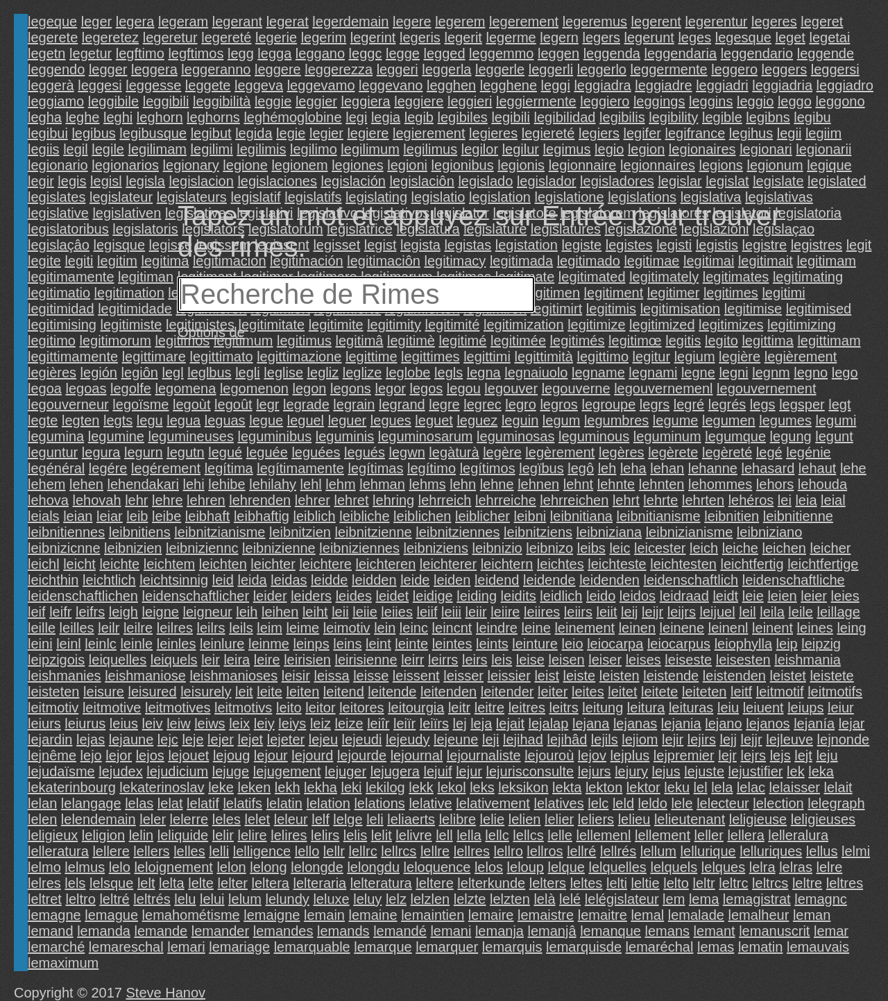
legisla (145, 181)
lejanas (635, 723)
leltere (434, 883)
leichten (223, 564)
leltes (586, 883)
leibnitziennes (458, 532)
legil (75, 149)
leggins (711, 101)
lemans (667, 931)
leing (851, 627)
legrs (654, 404)
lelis (355, 835)
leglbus (209, 372)
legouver (511, 388)
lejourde (361, 755)
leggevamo (321, 85)
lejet (250, 739)
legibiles (463, 117)
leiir (476, 611)
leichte (119, 564)
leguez (476, 420)
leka (821, 771)
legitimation (129, 292)
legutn (185, 452)
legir (41, 181)
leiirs (578, 611)
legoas (86, 388)
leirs (475, 659)
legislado (485, 181)
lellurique (708, 851)
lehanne (712, 468)
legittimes (430, 356)
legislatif (255, 197)
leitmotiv (53, 707)
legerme (511, 37)
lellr (334, 851)
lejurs (594, 771)
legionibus (463, 165)
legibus (93, 133)
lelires (289, 835)
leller (709, 835)
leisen (566, 659)
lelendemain (98, 819)
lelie (492, 819)
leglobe (408, 372)
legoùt (192, 404)
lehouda (822, 484)
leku (677, 787)
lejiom (640, 739)
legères (621, 452)
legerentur (716, 21)
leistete (831, 675)
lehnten (662, 484)
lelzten (510, 899)
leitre (489, 707)
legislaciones (277, 181)
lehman (382, 484)
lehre (167, 500)
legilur (520, 149)
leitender (507, 691)
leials (44, 516)
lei (785, 500)
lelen (42, 819)
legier (326, 133)
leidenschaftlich (690, 580)
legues (390, 420)
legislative (58, 213)
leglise (283, 372)
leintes (452, 643)
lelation (328, 803)
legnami (653, 372)
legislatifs (312, 197)
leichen (784, 548)
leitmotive (112, 707)
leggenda (611, 53)
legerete (53, 37)
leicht (79, 564)
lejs (780, 755)
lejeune (456, 739)
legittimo (603, 356)
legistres (816, 245)
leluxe (331, 899)
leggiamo (56, 101)
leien (781, 596)
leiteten (704, 691)
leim (269, 627)
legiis (44, 149)
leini (40, 643)
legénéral (56, 468)
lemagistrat (757, 899)
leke (221, 787)
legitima (165, 260)
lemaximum (63, 962)
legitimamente (71, 276)
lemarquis (512, 947)
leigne (160, 611)
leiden (452, 580)
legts (118, 420)
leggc (365, 53)
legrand (402, 404)
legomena (185, 388)
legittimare (154, 356)
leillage (838, 611)
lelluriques (771, 851)
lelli (219, 851)
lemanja (499, 931)
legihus (751, 133)
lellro (508, 851)
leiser (605, 659)
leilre (138, 627)
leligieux (53, 835)
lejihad (523, 739)
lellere (110, 851)
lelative (430, 803)
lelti (616, 883)
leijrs (681, 611)
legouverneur (68, 404)
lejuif (437, 771)
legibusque (153, 133)
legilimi (212, 149)
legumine (116, 436)
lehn (463, 484)
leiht (315, 611)
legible (722, 117)
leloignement (173, 867)
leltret (45, 899)
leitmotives (177, 707)
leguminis (345, 436)
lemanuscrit (774, 931)
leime (302, 627)
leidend (497, 580)
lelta (172, 883)
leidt (725, 596)
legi (356, 117)
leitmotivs (243, 707)
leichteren (386, 564)
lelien (525, 819)
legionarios (125, 165)
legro (520, 404)
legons (350, 388)
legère (502, 452)
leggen (558, 53)
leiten (302, 691)
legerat (287, 21)
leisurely (205, 691)
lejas (90, 739)
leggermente (669, 69)
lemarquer (447, 947)
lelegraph (836, 803)
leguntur (53, 452)
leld (623, 803)
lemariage (239, 947)
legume (676, 420)
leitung (602, 707)
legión (98, 372)
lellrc (363, 851)
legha (45, 117)
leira (236, 659)
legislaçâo (58, 245)
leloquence (437, 867)
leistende (671, 675)
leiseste (688, 659)
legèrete (673, 452)
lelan (42, 803)
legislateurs (192, 197)
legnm (770, 372)
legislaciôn (421, 181)
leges (694, 37)
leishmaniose (145, 675)
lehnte (616, 484)
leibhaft (207, 516)
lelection (778, 803)
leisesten (743, 659)
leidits (518, 596)
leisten (619, 675)
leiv (152, 723)
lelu (185, 899)
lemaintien (432, 915)
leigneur (207, 611)
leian (77, 516)
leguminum (667, 436)
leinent (772, 627)
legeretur (170, 37)
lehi (194, 484)
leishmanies (64, 675)
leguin (520, 420)
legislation (500, 197)
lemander (220, 931)
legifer (641, 133)
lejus (666, 771)
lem (674, 899)
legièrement (801, 356)
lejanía (814, 723)
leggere (278, 69)
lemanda (103, 931)
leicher (830, 548)
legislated (837, 181)
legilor (479, 149)
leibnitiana (581, 516)
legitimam (826, 260)
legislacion (201, 181)
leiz (320, 723)
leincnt (452, 627)
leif (37, 611)
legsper (802, 404)
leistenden (734, 675)
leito (289, 707)
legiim (823, 133)
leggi (555, 85)
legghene (508, 85)
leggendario (757, 53)
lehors (775, 484)
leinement (584, 627)
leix (239, 723)
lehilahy (272, 484)
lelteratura (381, 883)
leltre (807, 883)
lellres (472, 851)
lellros (545, 851)
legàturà (454, 452)
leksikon (523, 787)
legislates (56, 197)
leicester (659, 548)
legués (364, 452)
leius (124, 723)
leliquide (182, 835)
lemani (450, 931)
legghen (451, 85)
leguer (347, 420)
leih (246, 611)
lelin (141, 835)
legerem (460, 21)
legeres (774, 21)
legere (412, 21)
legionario (58, 165)
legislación (353, 181)
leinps (311, 643)
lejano (723, 723)
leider (270, 596)
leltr (703, 883)
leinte (411, 643)
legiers (599, 133)
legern (559, 37)
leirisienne (366, 659)
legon (309, 388)
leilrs (211, 627)
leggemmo (501, 53)
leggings (659, 101)
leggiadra (602, 85)
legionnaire (583, 165)
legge (403, 53)
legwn (407, 452)
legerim (324, 37)
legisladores (617, 181)
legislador (547, 181)
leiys (292, 723)
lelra (762, 867)
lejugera (395, 771)
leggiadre (663, 85)
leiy (264, 723)
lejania (681, 723)
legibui (48, 133)
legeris (420, 37)
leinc (414, 627)
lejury (631, 771)
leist (546, 675)
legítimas (375, 468)
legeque (52, 21)
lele (681, 803)
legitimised (818, 308)
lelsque (111, 883)
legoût (233, 404)
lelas (139, 803)
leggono (839, 101)
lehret (351, 500)
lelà (544, 899)
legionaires (702, 149)
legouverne (576, 388)
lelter (233, 883)
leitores (361, 707)
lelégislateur (622, 899)
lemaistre (546, 915)
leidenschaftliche (793, 580)
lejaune (131, 739)
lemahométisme (191, 915)
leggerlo (601, 69)
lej (460, 723)
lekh (287, 787)
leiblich (314, 516)
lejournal (417, 755)
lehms (427, 484)
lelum (245, 899)
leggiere (418, 101)
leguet (434, 420)
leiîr (378, 723)
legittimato (221, 356)
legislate (778, 181)
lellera (745, 835)
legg (241, 53)
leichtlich (109, 580)
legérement (165, 468)
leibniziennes (359, 548)
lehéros (751, 500)
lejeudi (362, 739)
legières (52, 372)
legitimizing (801, 324)
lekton (604, 787)
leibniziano (770, 532)
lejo (91, 755)
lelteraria (320, 883)
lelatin (284, 803)
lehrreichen (574, 500)
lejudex (120, 771)
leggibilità (221, 101)
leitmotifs (835, 691)
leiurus (85, 723)
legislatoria (808, 213)
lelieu (634, 819)
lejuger (345, 771)
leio (572, 643)
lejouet (188, 755)
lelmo (44, 867)
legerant (237, 21)
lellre (435, 851)
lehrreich (445, 500)
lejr (727, 755)
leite (269, 691)
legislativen (126, 213)
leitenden (448, 691)
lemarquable (312, 947)
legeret (822, 21)
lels (75, 883)
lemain (324, 915)
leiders (311, 596)
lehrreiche (505, 500)
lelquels (673, 867)
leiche (740, 548)
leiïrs (434, 723)
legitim (117, 260)
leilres (175, 627)
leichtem (169, 564)
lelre (830, 867)
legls (448, 372)
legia (385, 117)
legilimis (261, 149)
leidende (549, 580)
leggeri (397, 69)
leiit (607, 611)
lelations (379, 803)
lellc (497, 835)
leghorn (160, 117)
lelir (223, 835)
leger (96, 21)
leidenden (609, 580)
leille (42, 627)
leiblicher (482, 516)
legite (44, 260)
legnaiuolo (535, 372)
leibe (166, 516)
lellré (581, 851)
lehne (497, 484)
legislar (679, 181)
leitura (646, 707)
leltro (80, 899)
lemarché (56, 947)
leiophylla (743, 643)
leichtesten (683, 564)
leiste (579, 675)
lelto (676, 883)
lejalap (549, 723)
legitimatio (59, 292)
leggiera (365, 101)
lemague (111, 915)
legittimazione (299, 356)
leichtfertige (822, 564)
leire (267, 659)
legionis (521, 165)
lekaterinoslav (161, 787)
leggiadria (782, 85)
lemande (160, 931)
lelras (795, 867)
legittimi (487, 356)
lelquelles (617, 867)
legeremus (595, 21)
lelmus (85, 867)
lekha (320, 787)
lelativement (493, 803)
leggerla (446, 69)
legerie (276, 37)
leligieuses (823, 819)
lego (845, 372)
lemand (51, 931)
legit (859, 245)
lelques (723, 867)
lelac (751, 787)
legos (426, 388)
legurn (143, 452)
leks (482, 787)
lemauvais (818, 947)
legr (267, 404)
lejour (271, 755)
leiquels (174, 659)
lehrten (703, 500)
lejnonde (843, 739)
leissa (331, 675)
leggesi (99, 85)
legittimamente (73, 356)
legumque (735, 436)
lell (444, 835)
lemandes (283, 931)
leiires (542, 611)
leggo (795, 101)
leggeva (258, 85)
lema (704, 899)
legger (108, 69)
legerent (656, 21)
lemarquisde (584, 947)
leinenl (728, 627)
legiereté (548, 133)
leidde (329, 580)
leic (619, 548)
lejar (852, 723)
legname (598, 372)
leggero (734, 69)
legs (763, 404)
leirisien (307, 659)
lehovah (97, 500)
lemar (831, 931)
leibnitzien (300, 532)
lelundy (287, 899)
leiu (728, 707)
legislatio (438, 197)
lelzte (470, 899)
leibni (530, 516)
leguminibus (274, 436)
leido (600, 596)
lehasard (768, 468)
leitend (343, 691)
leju (826, 755)
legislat (727, 181)
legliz (323, 372)
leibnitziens (538, 532)
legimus (567, 149)
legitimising (62, 324)
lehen (86, 484)
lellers (151, 851)
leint (378, 643)
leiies (397, 611)
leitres (527, 707)
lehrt (626, 500)
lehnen (538, 484)
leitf (741, 691)
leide (414, 580)
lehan (667, 468)
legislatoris (145, 229)
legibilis (622, 117)
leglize (362, 372)
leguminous (593, 436)
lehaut (818, 468)
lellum (658, 851)
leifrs (90, 611)
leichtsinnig (173, 580)
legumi (835, 420)
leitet (622, 691)
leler (152, 819)
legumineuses (190, 436)
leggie (273, 101)
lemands (343, 931)
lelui (212, 899)
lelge (347, 819)
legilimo (313, 149)
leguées (315, 452)
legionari (766, 149)
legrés (727, 404)
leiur (841, 707)
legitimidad (61, 308)
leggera (154, 69)
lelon (231, 867)
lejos (150, 755)
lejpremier (684, 755)
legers (601, 37)
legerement (523, 21)
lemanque (610, 931)
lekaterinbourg (72, 787)
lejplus (630, 755)
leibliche (364, 516)
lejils (604, 739)
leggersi (835, 69)
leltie (645, 883)
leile (800, 611)
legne (698, 372)
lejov (592, 755)
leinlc (101, 643)
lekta (566, 787)
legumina (56, 436)
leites (588, 691)
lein (384, 627)
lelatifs (242, 803)
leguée (267, 452)
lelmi (856, 851)
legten (81, 420)
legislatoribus (68, 229)
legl (173, 372)
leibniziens (436, 548)
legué (225, 452)
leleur (291, 819)
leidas (289, 580)
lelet (257, 819)
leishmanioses (233, 675)
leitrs (564, 707)
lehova (48, 500)
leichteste (617, 564)
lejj (727, 739)
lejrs (753, 755)
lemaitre (602, 915)
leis (501, 659)
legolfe (130, 388)
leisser (463, 675)
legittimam (828, 340)
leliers (596, 819)
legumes (785, 420)
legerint (373, 37)
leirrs (443, 659)
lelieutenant (689, 819)
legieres (493, 133)
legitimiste (131, 324)
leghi (118, 117)
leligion (103, 835)
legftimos (195, 53)
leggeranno (215, 69)
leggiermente (536, 101)
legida (253, 133)
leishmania (807, 659)
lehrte (660, 500)
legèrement (560, 452)
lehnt (578, 484)
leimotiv (346, 627)
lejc (167, 739)
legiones (358, 165)
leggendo (56, 69)
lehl (311, 484)
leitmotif (780, 691)
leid (223, 580)
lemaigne (272, 915)
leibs (591, 548)
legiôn (139, 372)
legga (274, 53)
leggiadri (722, 85)
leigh (123, 611)
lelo (119, 867)
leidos (638, 596)
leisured (152, 691)
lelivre (413, 835)
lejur (469, 771)
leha (633, 468)
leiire (505, 611)
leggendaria (680, 53)
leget (790, 37)
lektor (643, 787)
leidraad (684, 596)
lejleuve (789, 739)
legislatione (569, 197)
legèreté (727, 452)
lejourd (312, 755)
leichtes (560, 564)
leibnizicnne (64, 548)
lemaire (491, 915)
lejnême (52, 755)
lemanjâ (552, 931)
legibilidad (565, 117)
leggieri (469, 101)
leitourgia (416, 707)
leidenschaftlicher (196, 596)
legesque (743, 37)
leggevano (390, 85)
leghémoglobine (292, 117)
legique (829, 165)
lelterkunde (491, 883)
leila (772, 611)
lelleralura (798, 835)
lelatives (558, 803)
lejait (510, 723)
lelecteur (723, 803)
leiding (476, 596)
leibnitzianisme (219, 532)
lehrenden (260, 500)
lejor (118, 755)
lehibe (226, 484)
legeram (183, 21)
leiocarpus (678, 643)
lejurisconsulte (530, 771)
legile (108, 149)
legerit (462, 37)
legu (150, 420)
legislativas (779, 197)
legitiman (145, 276)
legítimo (431, 468)
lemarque (382, 947)
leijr (652, 611)
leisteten (54, 691)
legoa (45, 388)
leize (348, 723)
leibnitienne (798, 516)
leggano (320, 53)
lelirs (325, 835)
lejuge (230, 771)
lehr (136, 500)
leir (210, 659)
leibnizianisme (689, 532)
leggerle (499, 69)
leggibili (166, 101)
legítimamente (300, 468)
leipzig (821, 643)
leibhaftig (261, 516)
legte (43, 420)
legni (733, 372)
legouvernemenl (663, 388)
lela (722, 787)
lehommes (720, 484)
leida (251, 580)
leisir (296, 675)
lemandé (400, 931)
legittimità (543, 356)
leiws (209, 723)
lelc (598, 803)
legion (646, 149)
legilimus (430, 149)
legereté (226, 37)
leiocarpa (615, 643)
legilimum (370, 149)
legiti (79, 260)
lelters (547, 883)
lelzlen (430, 899)
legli (247, 372)
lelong (268, 867)
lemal (647, 915)
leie (753, 596)
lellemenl (603, 835)
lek (796, 771)
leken (254, 787)
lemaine (373, 915)
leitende (392, 691)
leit (244, 691)
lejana (590, 723)
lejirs (702, 739)
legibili (510, 117)
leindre (497, 627)
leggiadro (845, 85)
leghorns (213, 117)
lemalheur (758, 915)
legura (101, 452)
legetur (90, 53)
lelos (489, 867)
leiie (364, 611)
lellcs (528, 835)
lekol (451, 787)
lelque (566, 867)
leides (354, 596)
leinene (682, 627)
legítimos (487, 468)
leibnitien (731, 516)
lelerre (189, 819)
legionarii (823, 149)
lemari (186, 947)
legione (245, 165)
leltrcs (770, 883)
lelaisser (794, 787)
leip (787, 643)
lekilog (385, 787)
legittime (371, 356)
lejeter (286, 739)
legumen (728, 420)
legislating (376, 197)
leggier (316, 101)
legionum (774, 165)
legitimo (52, 340)
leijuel (717, 611)
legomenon (254, 388)
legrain (354, 404)
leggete (208, 85)
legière (739, 356)
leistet (788, 675)
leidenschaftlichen (83, 596)
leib (137, 516)
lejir (672, 739)
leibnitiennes (66, 532)
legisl (106, 181)
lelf (320, 819)
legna (484, 372)
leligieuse (758, 819)
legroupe (608, 404)
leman (811, 915)
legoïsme (140, 404)
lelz (396, 899)
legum (561, 420)
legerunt (649, 37)
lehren (206, 500)
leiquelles (117, 659)
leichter (272, 564)
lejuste (704, 771)
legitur (651, 356)
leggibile (113, 101)
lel (701, 787)
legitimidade (135, 308)
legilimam (157, 149)
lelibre (457, 819)
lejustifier (755, 771)
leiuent (763, 707)
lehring (393, 500)
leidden (374, 580)
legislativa (711, 197)
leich (704, 548)
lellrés (618, 851)
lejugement (287, 771)
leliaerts (411, 819)
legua (183, 420)
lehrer (312, 500)
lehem (46, 484)
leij (629, 611)
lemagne (54, 915)
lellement (662, 835)
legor (390, 388)
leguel (305, 420)
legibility (673, 117)
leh (607, 468)
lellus (822, 851)
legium (694, 356)
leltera (270, 883)
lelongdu (373, 867)
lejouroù (549, 755)
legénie (808, 452)
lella (468, 835)
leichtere (325, 564)
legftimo (140, 53)
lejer (220, 739)
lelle (559, 835)
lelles (189, 851)
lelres (44, 883)
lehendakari (143, 484)
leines (815, 627)
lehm (340, 484)
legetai (829, 37)
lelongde (317, 867)
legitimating (808, 276)
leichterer (448, 564)
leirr (412, 659)
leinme (268, 643)
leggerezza (339, 69)
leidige (433, 596)
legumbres (616, 420)
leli (374, 819)
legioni (407, 165)
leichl (44, 564)
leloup (525, 867)
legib (419, 117)
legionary (191, 165)
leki (351, 787)
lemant (714, 931)
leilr (108, 627)
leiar (109, 516)
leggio (755, 101)
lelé (570, 899)
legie (290, 133)
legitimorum (115, 340)
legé (769, 452)
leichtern (507, 564)
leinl (68, 643)
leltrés (151, 899)
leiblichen (422, 516)
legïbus (541, 468)
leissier (509, 675)
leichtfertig (751, 564)
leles (226, 819)
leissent (416, 675)
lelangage (91, 803)
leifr (60, 611)
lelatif (203, 803)
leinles (176, 643)
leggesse (153, 85)
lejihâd (567, 739)
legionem (299, 165)
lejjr (751, 739)
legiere (367, 133)
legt (839, 404)
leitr (459, 707)
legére (108, 468)
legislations (642, 197)
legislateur (121, 197)
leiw (178, 723)
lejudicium (177, 771)
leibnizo (549, 548)
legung (791, 436)
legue (266, 420)
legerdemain (350, 21)
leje (192, 739)
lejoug (231, 755)
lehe (853, 468)
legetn (47, 53)
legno (811, 372)
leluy (367, 899)
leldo (652, 803)
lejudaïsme (61, 771)
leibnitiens (140, 532)
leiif (426, 611)
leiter (552, 691)
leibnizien (133, 548)
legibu (812, 117)
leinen (637, 627)
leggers (785, 69)
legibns (767, 117)
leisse (370, 675)
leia (806, 500)
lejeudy (407, 739)
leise (530, 659)
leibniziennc (202, 548)
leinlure (222, 643)
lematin (760, 947)
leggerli (551, 69)
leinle (136, 643)
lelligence (262, 851)
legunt (834, 436)
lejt (803, 755)
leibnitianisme (658, 516)
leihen (280, 611)
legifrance (695, 133)
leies (845, 596)
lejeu (323, 739)
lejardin (50, 739)
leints (492, 643)
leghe (83, 117)
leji (490, 739)
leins (347, 643)
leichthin (53, 580)
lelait (838, 787)
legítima (229, 468)
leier (814, 596)
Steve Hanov (166, 992)
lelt (146, 883)
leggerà (51, 85)
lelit (381, 835)
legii (789, 133)
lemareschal (126, 947)
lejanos (767, 723)
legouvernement (766, 388)
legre (444, 404)
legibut (211, 133)
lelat (170, 803)
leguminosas (515, 436)
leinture (535, 643)
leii (340, 611)
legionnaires (657, 165)
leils (241, 627)
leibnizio (497, 548)
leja (481, 723)
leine (536, 627)
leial (833, 500)
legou (464, 388)
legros (558, 404)
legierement (429, 133)
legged (444, 53)
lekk (421, 787)
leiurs (44, 723)
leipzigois (56, 659)
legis (72, 181)
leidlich (561, 596)
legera (135, 21)
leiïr (404, 723)
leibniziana (609, 532)
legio (609, 149)
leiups (805, 707)
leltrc (733, 883)
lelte (201, 883)
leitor (320, 707)
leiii (451, 611)
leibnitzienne (373, 532)
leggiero (604, 101)
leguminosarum (425, 436)
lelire (251, 835)
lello (307, 851)
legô (580, 468)
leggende (825, 53)
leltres (844, 883)
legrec (482, 404)
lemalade (696, 915)
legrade (306, 404)
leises (643, 659)
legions (720, 165)
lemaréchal (660, 947)
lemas (715, 947)
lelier (559, 819)
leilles (77, 627)
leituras (691, 707)
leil (747, 611)
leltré (114, 899)
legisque (120, 245)
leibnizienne (279, 548)
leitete (659, 691)
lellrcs (398, 851)
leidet (392, 596)
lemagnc (820, 899)
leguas (225, 420)
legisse (170, 245)
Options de (211, 332)
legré (689, 404)
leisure (103, 691)
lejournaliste (484, 755)
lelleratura (58, 851)
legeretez (110, 37)
